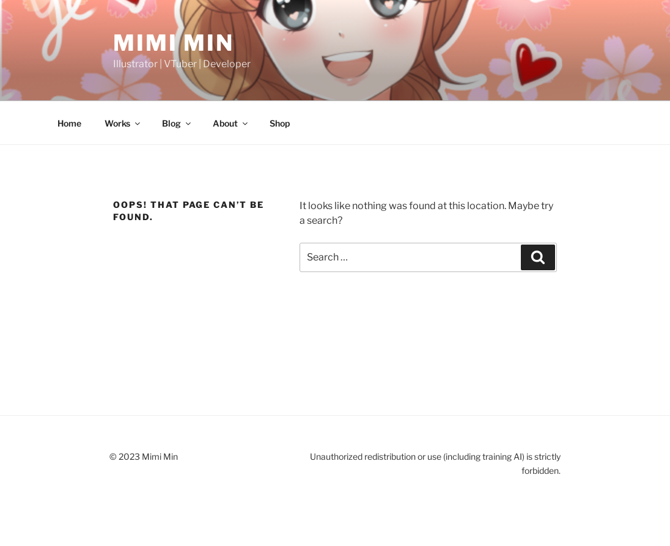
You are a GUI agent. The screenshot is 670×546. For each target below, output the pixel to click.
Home (69, 123)
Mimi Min (173, 42)
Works (123, 123)
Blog (177, 123)
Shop (280, 123)
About (231, 123)
